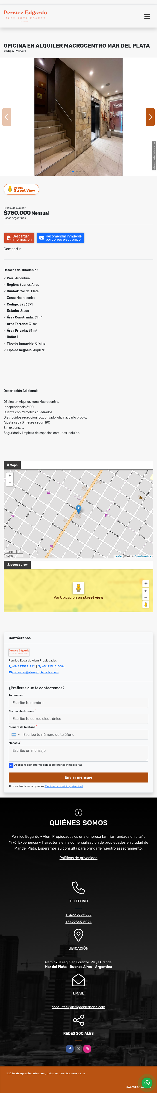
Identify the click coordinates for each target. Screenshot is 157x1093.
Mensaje (15, 743)
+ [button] (9, 475)
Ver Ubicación (66, 597)
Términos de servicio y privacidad (64, 786)
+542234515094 (53, 666)
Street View (21, 189)
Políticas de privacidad (79, 858)
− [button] (9, 482)
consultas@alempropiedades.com (35, 672)
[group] (78, 117)
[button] (73, 171)
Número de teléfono (23, 727)
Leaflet (118, 556)
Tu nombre (17, 695)
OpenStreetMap (143, 556)
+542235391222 (23, 666)
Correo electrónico (22, 711)
